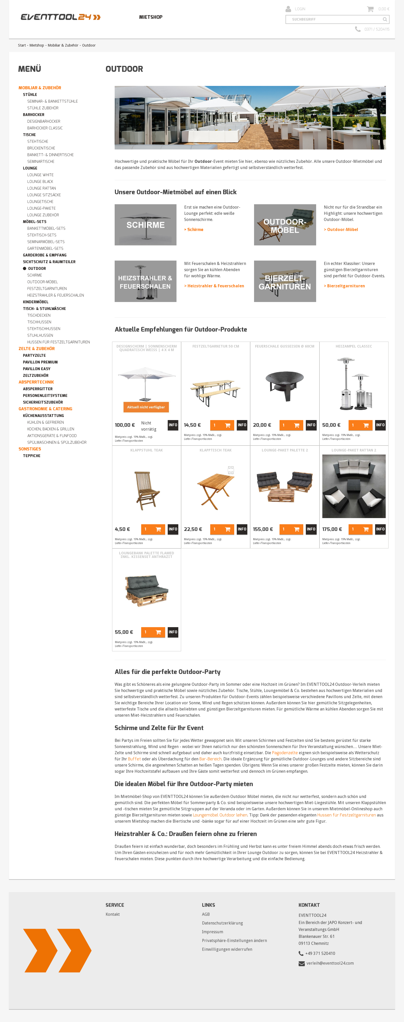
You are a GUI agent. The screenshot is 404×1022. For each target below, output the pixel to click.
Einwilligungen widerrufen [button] (227, 949)
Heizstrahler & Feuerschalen (55, 295)
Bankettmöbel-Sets (46, 228)
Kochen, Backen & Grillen (50, 429)
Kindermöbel (35, 302)
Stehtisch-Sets (41, 235)
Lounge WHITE (40, 175)
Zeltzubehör (35, 375)
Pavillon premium (40, 362)
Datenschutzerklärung (222, 923)
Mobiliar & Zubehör (63, 45)
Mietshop (150, 17)
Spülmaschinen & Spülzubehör (57, 442)
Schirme (34, 275)
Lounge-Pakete (41, 208)
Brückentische (41, 148)
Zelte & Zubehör (37, 348)
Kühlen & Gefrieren (45, 422)
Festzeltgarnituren (47, 288)
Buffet (134, 759)
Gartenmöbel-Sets (45, 248)
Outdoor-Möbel (42, 282)
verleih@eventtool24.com (330, 963)
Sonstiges (30, 449)
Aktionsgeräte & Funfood (52, 435)
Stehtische (37, 141)
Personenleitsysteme (45, 395)
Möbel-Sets (34, 221)
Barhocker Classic (45, 128)
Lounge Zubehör (43, 215)
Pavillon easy (36, 369)
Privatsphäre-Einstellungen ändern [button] (234, 940)
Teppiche (31, 456)
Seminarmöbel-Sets (46, 241)
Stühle (30, 94)
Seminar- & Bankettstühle (52, 101)
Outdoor (37, 268)
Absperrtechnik (36, 382)
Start (22, 45)
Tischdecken (38, 315)
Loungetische (40, 201)
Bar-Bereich (210, 759)
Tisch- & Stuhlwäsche (44, 308)
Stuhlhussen (40, 335)
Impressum (212, 931)
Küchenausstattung (43, 415)
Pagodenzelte (285, 753)
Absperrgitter (38, 389)
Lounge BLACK (40, 181)
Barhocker (33, 114)
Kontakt (113, 914)
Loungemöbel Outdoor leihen (220, 815)
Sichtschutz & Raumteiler (49, 262)
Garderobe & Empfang (44, 255)
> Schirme (193, 229)
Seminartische (40, 161)
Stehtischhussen (43, 328)
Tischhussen (39, 322)
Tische (29, 134)
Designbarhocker (43, 121)
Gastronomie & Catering (45, 409)
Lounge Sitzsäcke (44, 195)
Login (295, 9)
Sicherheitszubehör (43, 402)
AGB (206, 914)
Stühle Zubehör (42, 108)
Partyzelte (34, 355)
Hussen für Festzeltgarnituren (58, 342)
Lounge (30, 168)
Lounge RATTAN (41, 188)
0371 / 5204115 (372, 29)
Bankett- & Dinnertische (50, 155)
